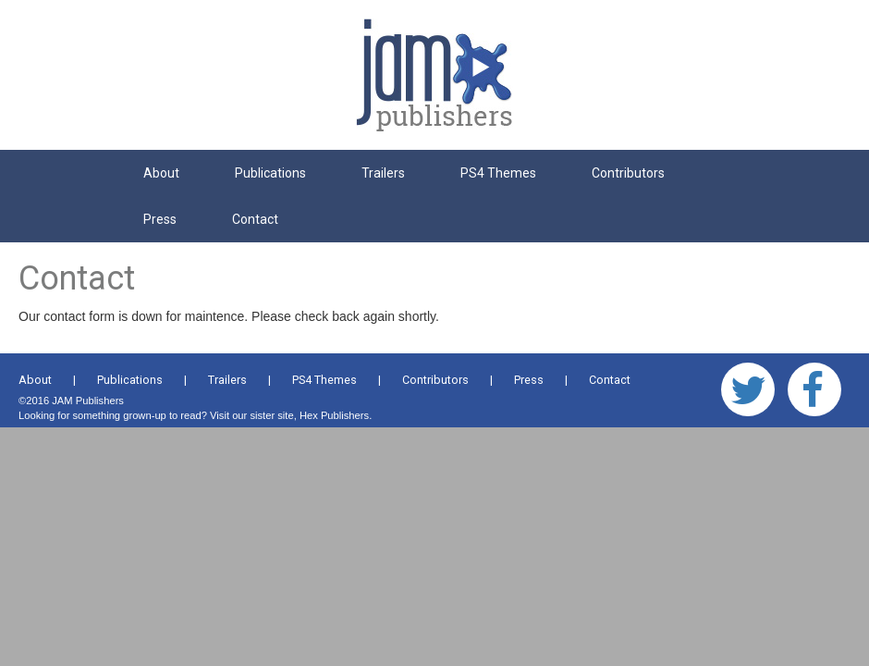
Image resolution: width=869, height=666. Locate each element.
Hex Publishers (334, 415)
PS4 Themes (498, 173)
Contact (255, 219)
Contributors (628, 173)
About (161, 173)
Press (160, 219)
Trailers (383, 173)
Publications (270, 173)
